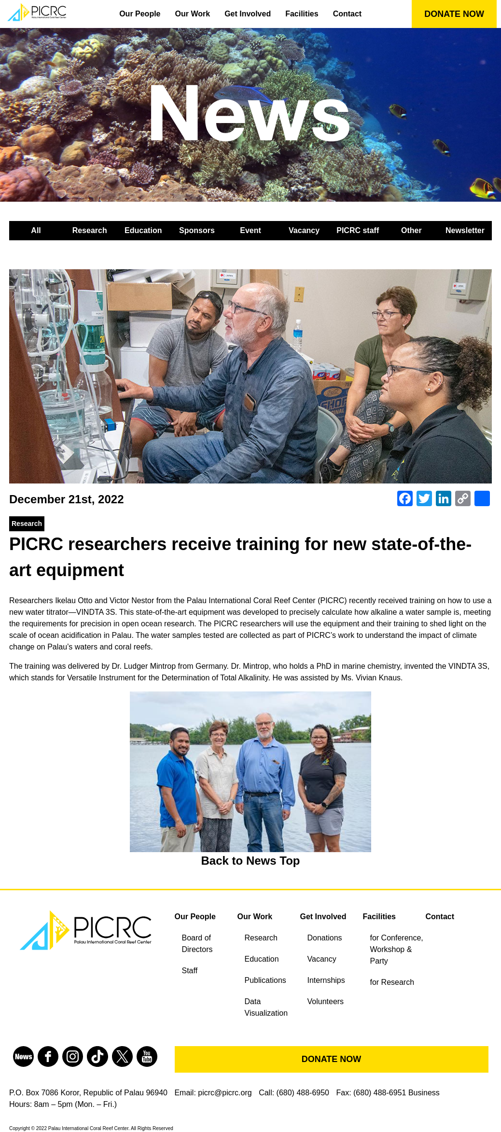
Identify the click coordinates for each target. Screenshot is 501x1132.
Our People (139, 14)
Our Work (192, 14)
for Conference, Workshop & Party (396, 949)
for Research (392, 982)
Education (143, 230)
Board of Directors (197, 943)
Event (250, 230)
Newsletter (465, 230)
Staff (190, 970)
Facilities (301, 14)
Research (89, 230)
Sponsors (197, 230)
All (36, 230)
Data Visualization (266, 1007)
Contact (347, 14)
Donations (324, 938)
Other (411, 230)
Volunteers (325, 1001)
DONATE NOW (454, 14)
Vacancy (304, 230)
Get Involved (247, 14)
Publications (265, 980)
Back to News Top (250, 860)
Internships (326, 980)
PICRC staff (357, 230)
